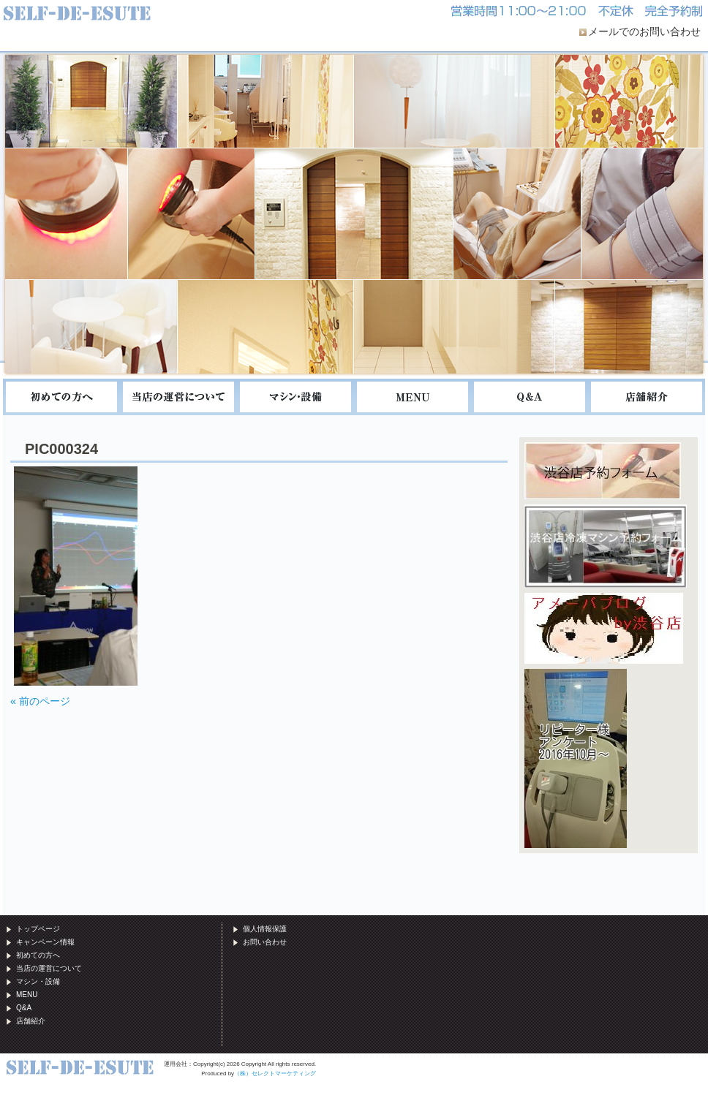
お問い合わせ (265, 942)
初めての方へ (61, 397)
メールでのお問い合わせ (644, 31)
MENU (412, 397)
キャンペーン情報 (45, 942)
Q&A (529, 397)
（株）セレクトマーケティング (275, 1073)
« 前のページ (40, 701)
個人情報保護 (265, 929)
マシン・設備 (295, 397)
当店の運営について (178, 397)
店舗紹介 (646, 397)
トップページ (38, 929)
